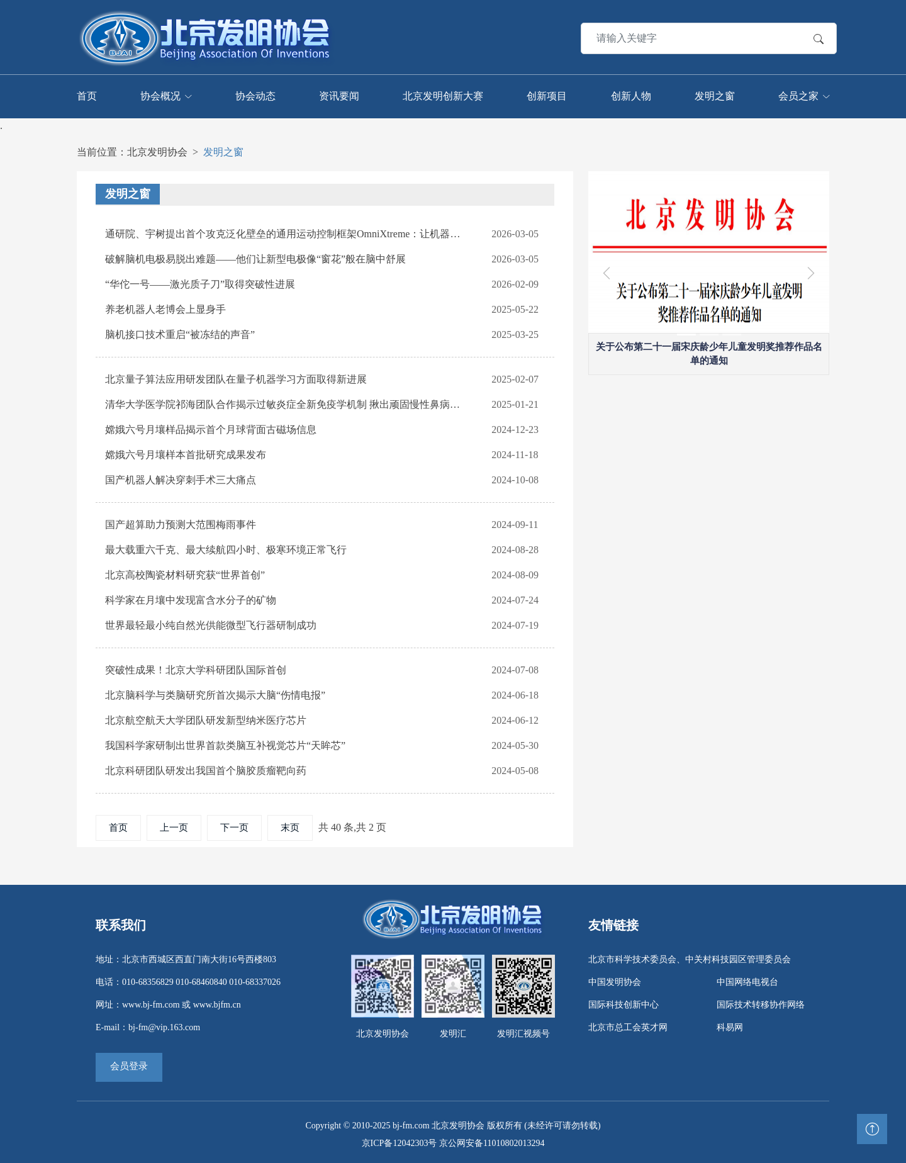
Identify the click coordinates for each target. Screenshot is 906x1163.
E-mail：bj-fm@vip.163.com (148, 1025)
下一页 (234, 826)
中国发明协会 (614, 980)
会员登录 (129, 1064)
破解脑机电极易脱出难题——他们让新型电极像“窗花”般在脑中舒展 (255, 257)
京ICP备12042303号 (399, 1141)
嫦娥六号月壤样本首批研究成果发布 (185, 452)
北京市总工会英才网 (628, 1025)
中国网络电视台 (747, 980)
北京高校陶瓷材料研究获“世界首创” (185, 573)
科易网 (730, 1025)
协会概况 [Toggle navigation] (160, 94)
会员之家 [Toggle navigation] (798, 94)
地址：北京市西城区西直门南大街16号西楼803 (186, 957)
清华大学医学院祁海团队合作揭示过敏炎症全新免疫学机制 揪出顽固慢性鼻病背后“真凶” (284, 402)
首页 (118, 826)
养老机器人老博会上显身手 (165, 307)
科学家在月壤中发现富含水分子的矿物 (190, 598)
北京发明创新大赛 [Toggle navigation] (443, 94)
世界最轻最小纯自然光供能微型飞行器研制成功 (210, 623)
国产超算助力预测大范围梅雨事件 (180, 522)
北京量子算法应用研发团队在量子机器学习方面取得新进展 (236, 377)
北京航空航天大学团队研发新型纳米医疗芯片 (205, 718)
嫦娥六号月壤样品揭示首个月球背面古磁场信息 (210, 427)
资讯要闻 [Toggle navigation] (339, 94)
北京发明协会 (157, 150)
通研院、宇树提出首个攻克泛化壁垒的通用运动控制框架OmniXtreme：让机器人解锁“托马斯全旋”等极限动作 (284, 232)
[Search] (674, 37)
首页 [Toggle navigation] (87, 94)
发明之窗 (223, 150)
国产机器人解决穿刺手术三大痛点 (180, 478)
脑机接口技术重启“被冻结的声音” (180, 332)
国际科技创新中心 (623, 1003)
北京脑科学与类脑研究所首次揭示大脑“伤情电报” (215, 693)
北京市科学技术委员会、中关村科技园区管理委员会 (689, 957)
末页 (290, 826)
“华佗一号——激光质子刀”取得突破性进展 (200, 282)
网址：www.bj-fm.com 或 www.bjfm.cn (168, 1003)
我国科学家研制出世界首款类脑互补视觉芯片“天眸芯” (225, 743)
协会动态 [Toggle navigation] (255, 94)
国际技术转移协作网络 (761, 1003)
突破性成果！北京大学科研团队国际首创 (195, 668)
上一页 (174, 826)
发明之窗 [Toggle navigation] (715, 94)
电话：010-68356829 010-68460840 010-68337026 (188, 980)
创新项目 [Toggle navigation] (547, 94)
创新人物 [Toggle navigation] (631, 94)
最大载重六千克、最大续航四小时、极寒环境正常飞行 (226, 547)
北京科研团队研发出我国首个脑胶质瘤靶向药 (205, 768)
